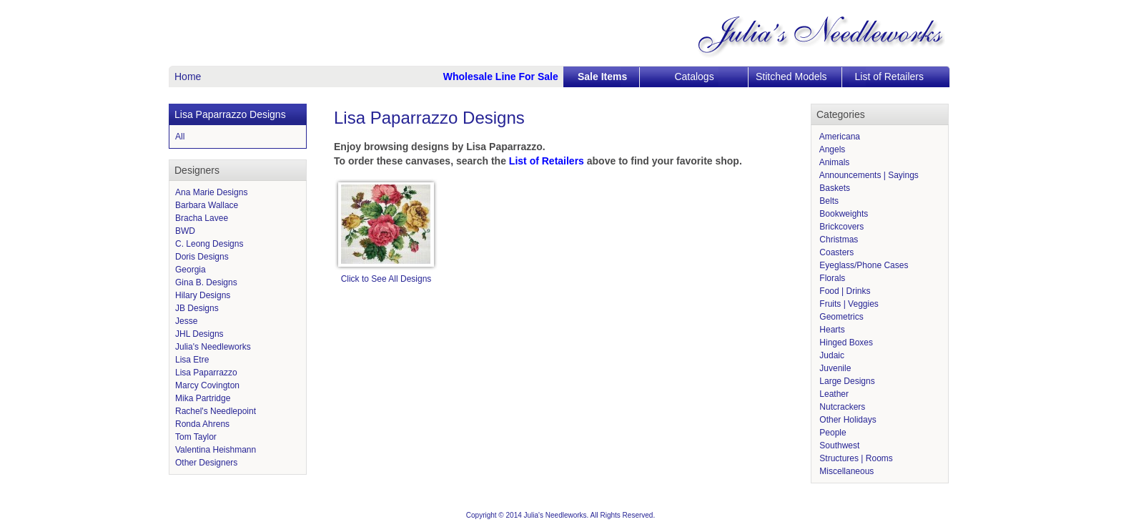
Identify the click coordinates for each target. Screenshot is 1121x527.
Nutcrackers (841, 407)
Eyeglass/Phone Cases (862, 265)
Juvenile (834, 368)
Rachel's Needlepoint (215, 411)
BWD (185, 231)
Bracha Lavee (201, 218)
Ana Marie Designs (211, 192)
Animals (833, 162)
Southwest (838, 445)
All (179, 137)
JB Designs (197, 308)
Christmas (837, 240)
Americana (838, 137)
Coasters (835, 252)
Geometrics (840, 317)
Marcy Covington (207, 385)
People (831, 433)
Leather (833, 394)
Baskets (833, 188)
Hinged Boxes (845, 343)
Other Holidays (846, 420)
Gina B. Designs (206, 282)
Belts (828, 201)
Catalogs (693, 76)
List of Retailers (889, 76)
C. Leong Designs (209, 244)
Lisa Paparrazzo (206, 373)
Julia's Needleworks (213, 347)
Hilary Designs (202, 295)
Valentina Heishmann (215, 450)
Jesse (186, 321)
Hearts (831, 330)
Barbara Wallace (206, 205)
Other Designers (206, 463)
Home (187, 76)
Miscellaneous (845, 471)
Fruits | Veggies (848, 304)
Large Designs (846, 381)
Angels (831, 149)
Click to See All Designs (386, 279)
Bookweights (842, 214)
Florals (831, 278)
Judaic (830, 355)
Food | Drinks (843, 291)
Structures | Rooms (855, 458)
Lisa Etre (192, 360)
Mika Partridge (202, 398)
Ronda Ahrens (202, 424)
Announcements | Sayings (868, 175)
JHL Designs (199, 334)
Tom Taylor (196, 437)
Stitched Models (791, 76)
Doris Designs (202, 257)
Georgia (190, 270)
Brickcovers (840, 227)
